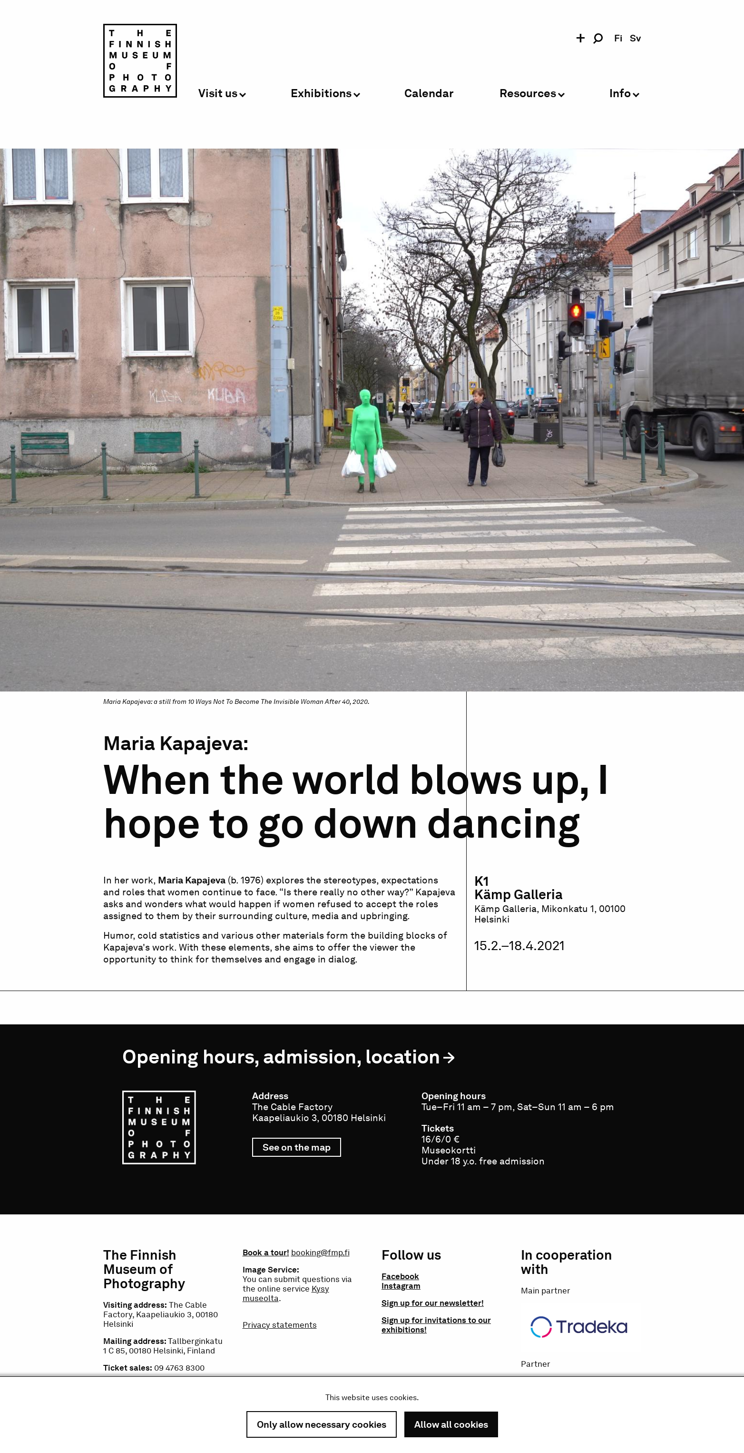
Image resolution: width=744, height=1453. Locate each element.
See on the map (302, 1149)
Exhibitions (321, 93)
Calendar (429, 93)
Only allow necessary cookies (321, 1424)
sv (635, 38)
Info (620, 93)
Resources (527, 93)
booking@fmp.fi (320, 1252)
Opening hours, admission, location (281, 1056)
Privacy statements (280, 1325)
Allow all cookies (451, 1424)
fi (618, 38)
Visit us (217, 93)
